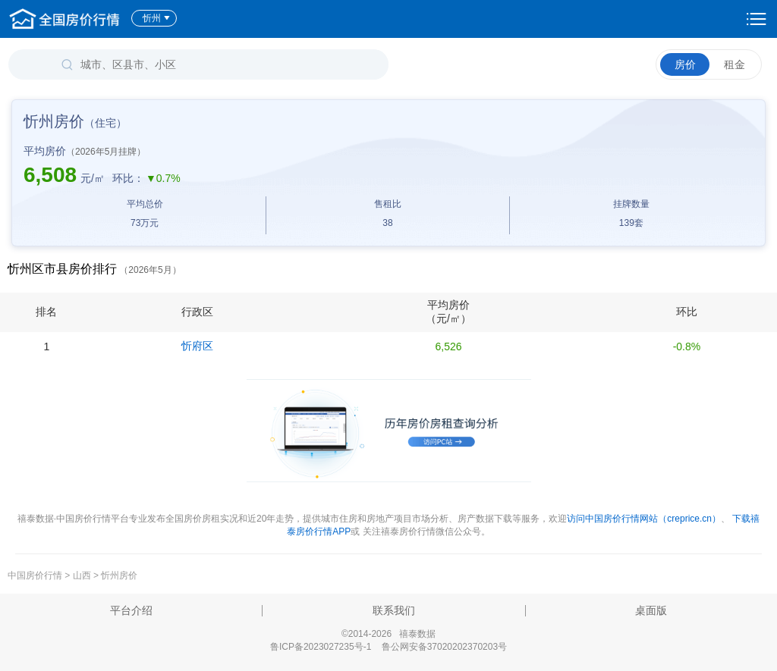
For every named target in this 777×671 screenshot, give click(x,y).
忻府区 (197, 346)
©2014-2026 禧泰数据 (388, 634)
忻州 (157, 18)
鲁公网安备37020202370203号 (444, 646)
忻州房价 (119, 575)
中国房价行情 (36, 575)
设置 (756, 19)
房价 (685, 64)
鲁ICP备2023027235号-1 (320, 646)
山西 (82, 575)
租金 (734, 64)
